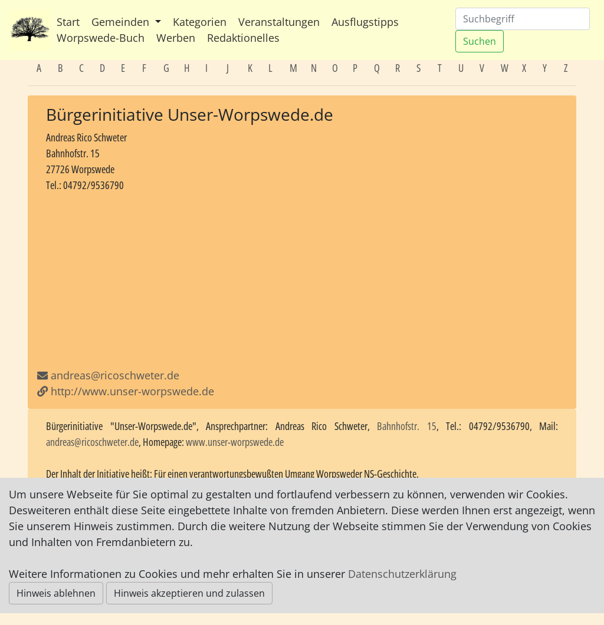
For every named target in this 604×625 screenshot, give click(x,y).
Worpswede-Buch (101, 38)
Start (68, 22)
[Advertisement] (302, 280)
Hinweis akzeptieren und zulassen (189, 593)
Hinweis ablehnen (56, 593)
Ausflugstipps (365, 22)
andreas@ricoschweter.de (115, 375)
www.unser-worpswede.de (235, 442)
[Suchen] (522, 19)
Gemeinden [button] (121, 22)
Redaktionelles (243, 38)
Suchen (479, 41)
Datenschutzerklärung (402, 574)
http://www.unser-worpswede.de (125, 391)
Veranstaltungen (279, 22)
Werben (175, 38)
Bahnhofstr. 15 (406, 426)
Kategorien (199, 22)
